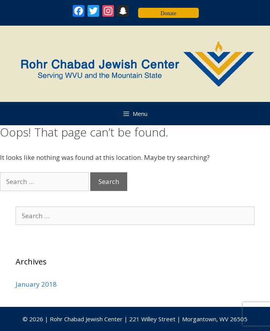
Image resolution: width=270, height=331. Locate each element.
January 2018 (36, 284)
